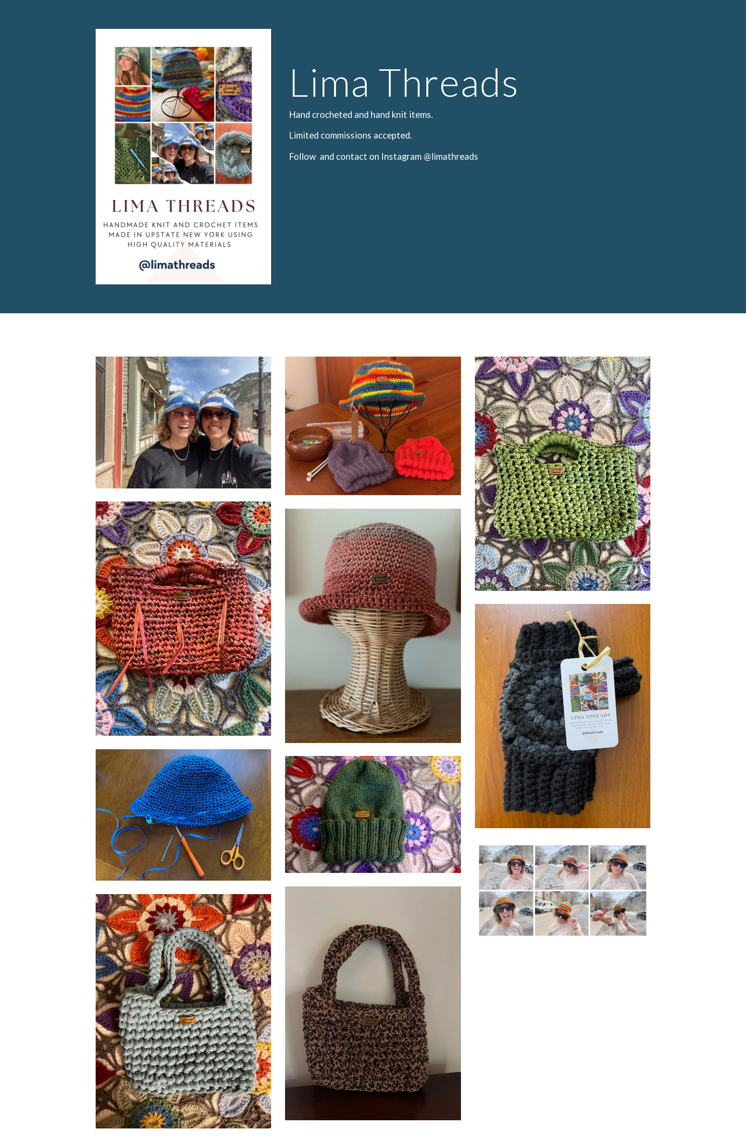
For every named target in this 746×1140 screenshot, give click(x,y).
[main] (467, 98)
